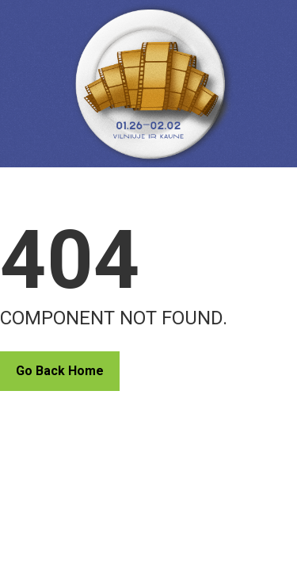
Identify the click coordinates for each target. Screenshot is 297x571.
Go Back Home (60, 370)
